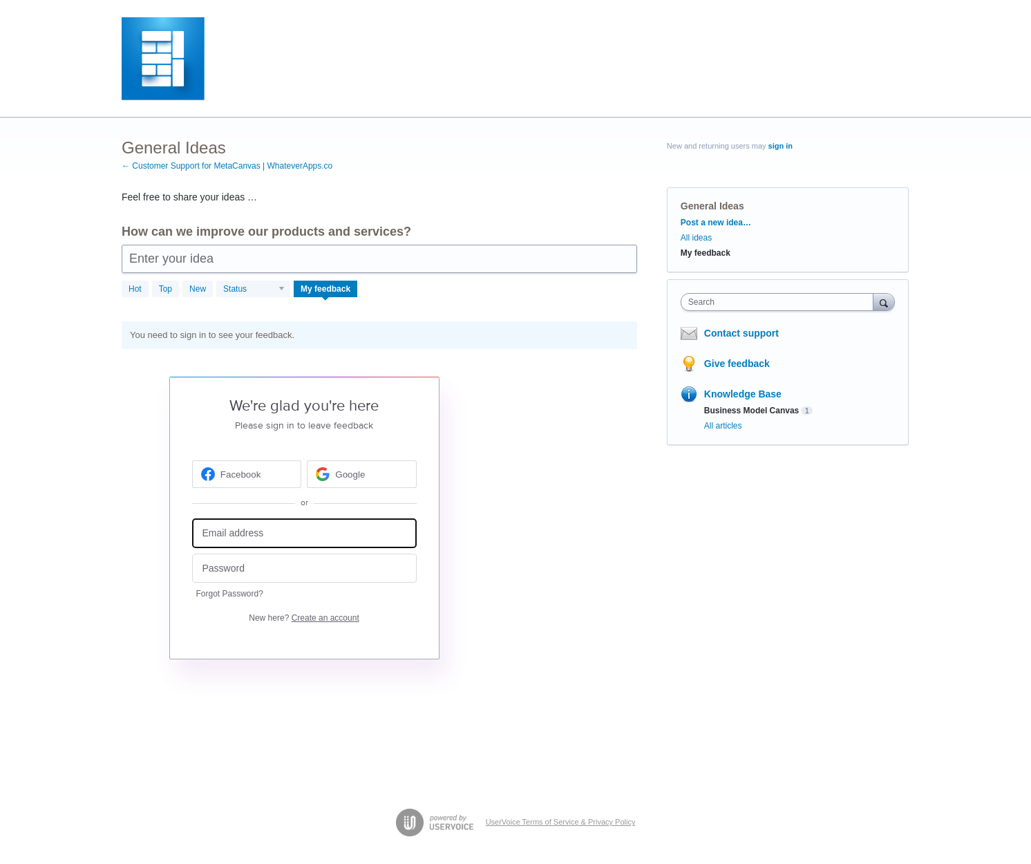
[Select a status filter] (254, 289)
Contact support (741, 333)
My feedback (325, 289)
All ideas (696, 238)
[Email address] (304, 533)
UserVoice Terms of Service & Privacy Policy (561, 822)
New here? (304, 618)
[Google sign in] (362, 474)
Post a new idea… (716, 222)
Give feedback (737, 363)
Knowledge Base (743, 394)
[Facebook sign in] (247, 474)
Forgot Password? (229, 594)
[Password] (304, 568)
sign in (780, 146)
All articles (723, 426)
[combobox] (780, 302)
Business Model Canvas (751, 410)
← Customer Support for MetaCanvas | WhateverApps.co (227, 166)
